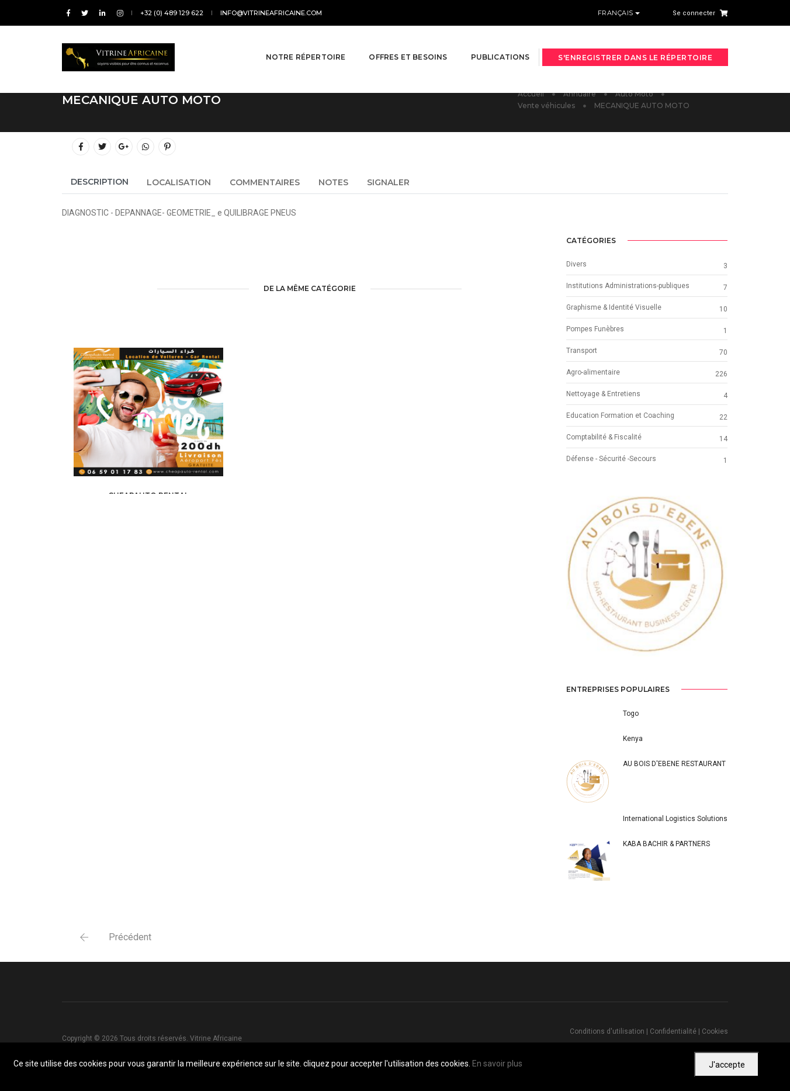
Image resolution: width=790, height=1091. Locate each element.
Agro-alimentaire (593, 372)
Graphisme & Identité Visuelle (613, 307)
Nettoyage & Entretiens (603, 394)
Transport (581, 351)
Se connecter (694, 13)
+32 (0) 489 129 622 (171, 13)
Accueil (531, 93)
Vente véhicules (546, 105)
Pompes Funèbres (595, 329)
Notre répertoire (291, 41)
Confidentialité (673, 1031)
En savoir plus (497, 1063)
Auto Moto (634, 93)
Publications (485, 41)
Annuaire (579, 93)
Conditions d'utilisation (607, 1031)
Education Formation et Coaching (620, 415)
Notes (333, 182)
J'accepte (727, 1064)
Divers (576, 264)
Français (617, 13)
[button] (578, 576)
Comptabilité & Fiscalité (604, 437)
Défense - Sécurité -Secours (611, 459)
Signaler (388, 182)
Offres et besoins (394, 41)
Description (100, 181)
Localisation (179, 182)
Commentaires (265, 182)
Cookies (715, 1031)
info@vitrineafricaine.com (271, 13)
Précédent (130, 937)
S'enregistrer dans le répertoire (635, 42)
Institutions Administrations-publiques (627, 286)
